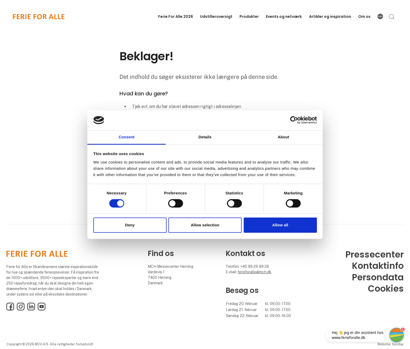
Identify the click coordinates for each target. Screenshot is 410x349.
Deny (130, 225)
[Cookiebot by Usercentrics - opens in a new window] (294, 120)
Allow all (280, 225)
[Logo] (39, 17)
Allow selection (205, 225)
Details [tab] (205, 137)
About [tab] (283, 137)
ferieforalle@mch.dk (254, 272)
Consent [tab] (127, 137)
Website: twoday (390, 344)
